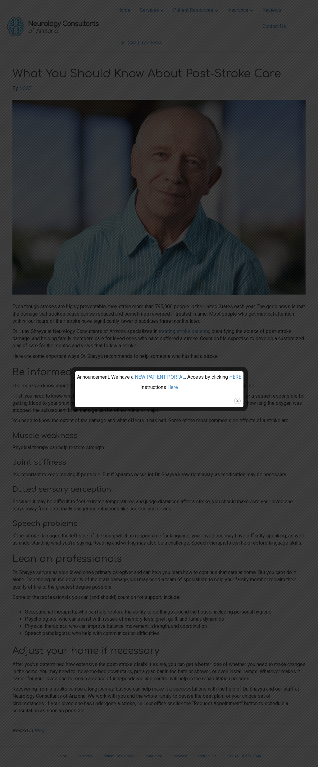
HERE (235, 377)
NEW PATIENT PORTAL (160, 377)
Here (172, 387)
